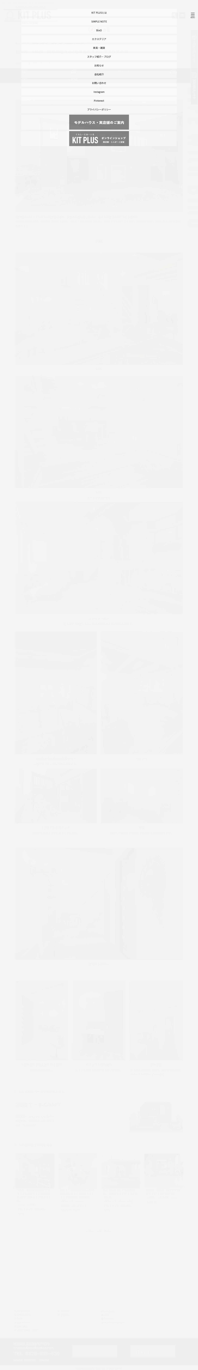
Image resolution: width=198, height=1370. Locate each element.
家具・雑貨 (22, 1326)
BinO (19, 1318)
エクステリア (23, 1322)
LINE (106, 1314)
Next (184, 1187)
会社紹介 (65, 1314)
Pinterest (107, 1318)
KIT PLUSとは (23, 1311)
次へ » (108, 1231)
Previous (13, 1187)
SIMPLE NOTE (24, 1314)
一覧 (99, 1231)
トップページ (21, 43)
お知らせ (65, 1311)
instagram (107, 1311)
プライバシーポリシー (114, 1322)
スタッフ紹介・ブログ (27, 1330)
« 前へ (90, 1231)
